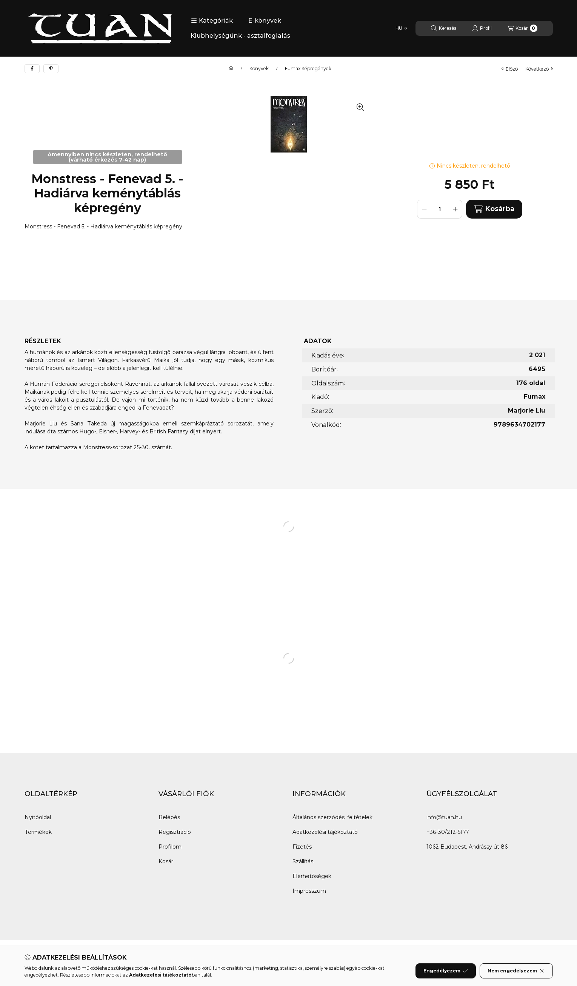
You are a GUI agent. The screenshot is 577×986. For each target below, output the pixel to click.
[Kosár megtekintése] (522, 28)
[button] (212, 20)
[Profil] (482, 28)
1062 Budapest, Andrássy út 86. (467, 846)
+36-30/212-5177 (447, 832)
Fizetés (302, 846)
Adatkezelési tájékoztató (325, 832)
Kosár (165, 861)
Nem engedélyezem (516, 971)
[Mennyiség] (439, 209)
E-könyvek (264, 20)
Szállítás (302, 861)
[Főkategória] (231, 68)
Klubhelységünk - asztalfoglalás (240, 35)
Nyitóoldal (38, 817)
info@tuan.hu (444, 817)
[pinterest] (50, 68)
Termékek (38, 832)
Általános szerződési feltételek (332, 817)
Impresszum (309, 890)
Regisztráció (174, 832)
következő (539, 69)
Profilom (170, 846)
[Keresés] (444, 28)
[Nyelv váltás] (401, 28)
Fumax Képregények (308, 68)
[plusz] (455, 209)
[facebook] (32, 68)
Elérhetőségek (311, 876)
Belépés (169, 817)
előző (510, 69)
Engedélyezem (445, 971)
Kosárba (494, 209)
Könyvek (259, 68)
